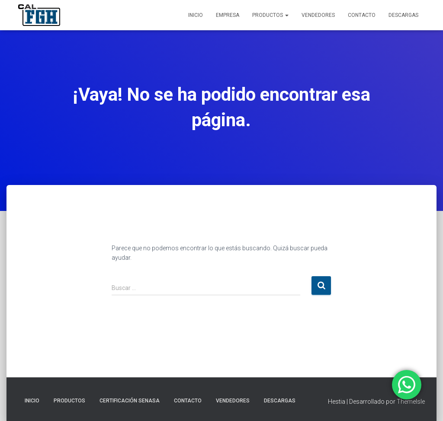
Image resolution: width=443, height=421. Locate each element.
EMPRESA (227, 15)
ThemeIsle (411, 401)
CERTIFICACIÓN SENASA (130, 401)
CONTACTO (362, 15)
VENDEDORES (318, 15)
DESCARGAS (403, 15)
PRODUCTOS (270, 15)
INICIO (195, 15)
